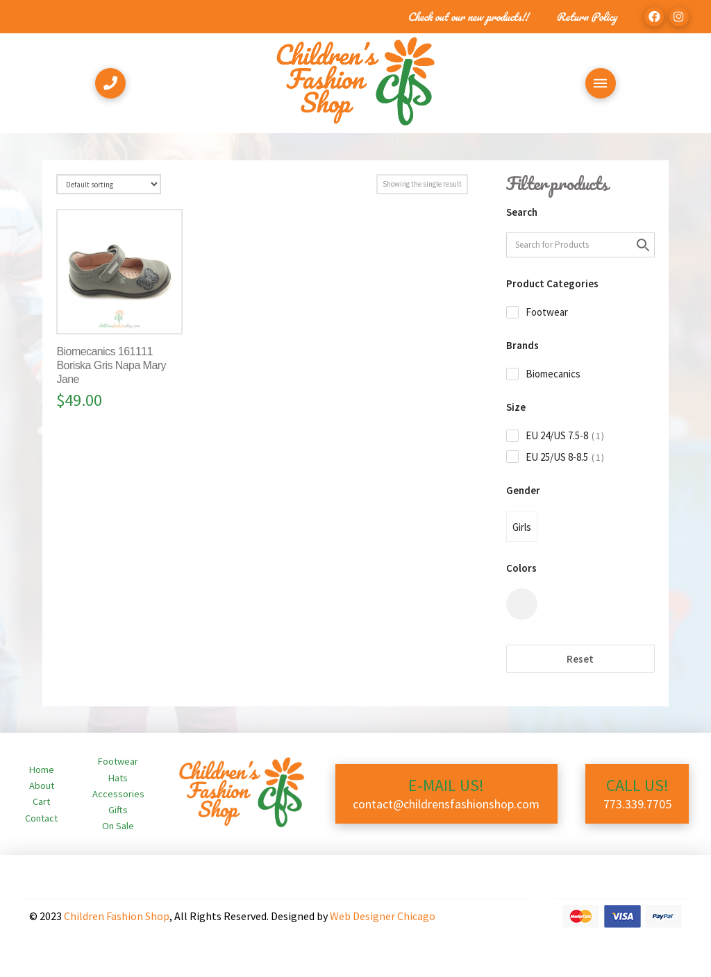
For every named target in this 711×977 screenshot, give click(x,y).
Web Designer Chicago (382, 916)
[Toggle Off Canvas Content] (600, 83)
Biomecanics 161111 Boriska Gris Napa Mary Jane (111, 365)
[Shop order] (108, 184)
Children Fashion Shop (116, 916)
